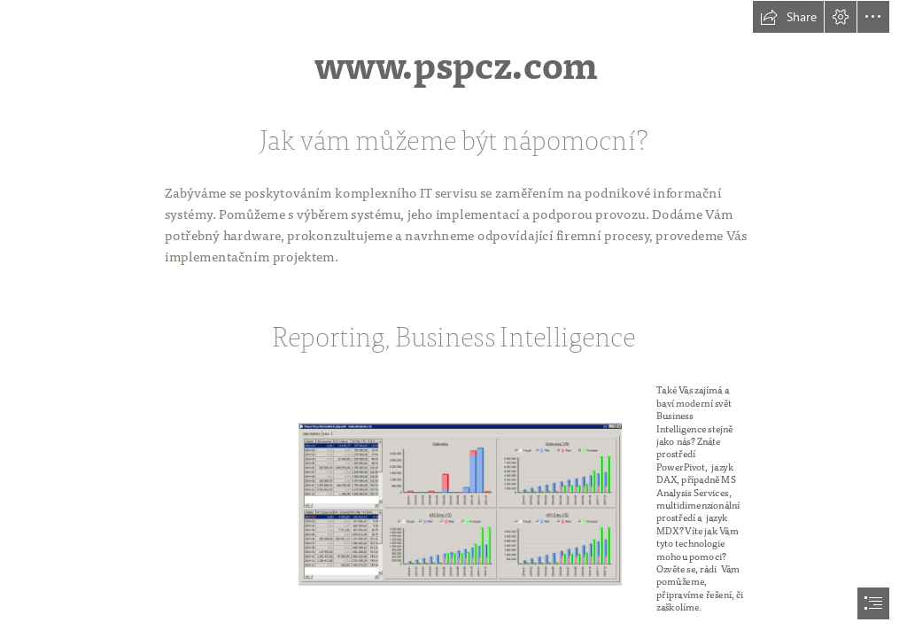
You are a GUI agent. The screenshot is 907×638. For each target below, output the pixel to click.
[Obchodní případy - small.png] (506, 502)
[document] (453, 319)
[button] (788, 17)
